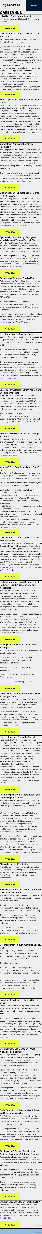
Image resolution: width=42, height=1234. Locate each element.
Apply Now (10, 28)
